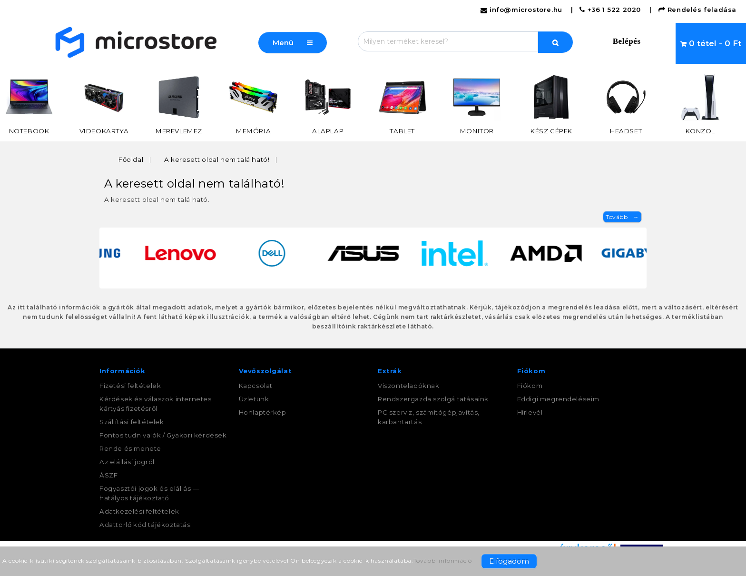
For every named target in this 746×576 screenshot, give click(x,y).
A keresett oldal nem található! (217, 159)
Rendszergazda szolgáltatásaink (433, 399)
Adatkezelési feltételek (139, 511)
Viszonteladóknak (409, 385)
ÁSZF (108, 475)
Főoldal (130, 159)
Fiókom (530, 385)
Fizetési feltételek (130, 385)
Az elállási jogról (127, 462)
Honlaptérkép (262, 412)
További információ (442, 560)
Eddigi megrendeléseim (558, 399)
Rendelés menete (130, 448)
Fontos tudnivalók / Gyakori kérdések (163, 435)
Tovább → (622, 216)
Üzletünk (254, 399)
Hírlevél (530, 412)
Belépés (627, 41)
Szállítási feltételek (131, 422)
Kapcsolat (256, 385)
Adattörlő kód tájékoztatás (145, 524)
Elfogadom (509, 561)
